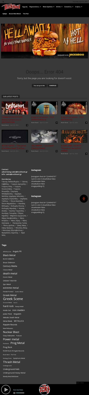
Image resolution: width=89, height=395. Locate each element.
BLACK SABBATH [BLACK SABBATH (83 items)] (8, 259)
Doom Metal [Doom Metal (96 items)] (7, 277)
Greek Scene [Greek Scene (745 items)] (13, 299)
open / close (80, 383)
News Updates (48, 7)
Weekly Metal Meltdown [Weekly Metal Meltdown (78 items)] (10, 376)
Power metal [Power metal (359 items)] (11, 339)
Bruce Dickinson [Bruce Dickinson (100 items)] (9, 262)
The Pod (26, 13)
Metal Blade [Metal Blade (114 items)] (7, 321)
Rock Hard (5, 125)
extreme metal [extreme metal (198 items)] (11, 288)
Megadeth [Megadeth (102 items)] (17, 314)
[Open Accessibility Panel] (84, 199)
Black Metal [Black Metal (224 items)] (9, 255)
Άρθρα (5, 13)
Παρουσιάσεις (35, 7)
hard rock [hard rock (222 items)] (8, 306)
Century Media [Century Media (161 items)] (10, 266)
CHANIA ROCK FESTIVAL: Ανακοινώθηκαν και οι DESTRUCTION (12, 119)
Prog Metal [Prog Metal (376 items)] (18, 343)
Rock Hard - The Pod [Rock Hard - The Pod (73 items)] (9, 354)
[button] (3, 1)
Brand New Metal (15, 13)
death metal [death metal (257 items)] (10, 273)
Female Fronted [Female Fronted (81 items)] (8, 292)
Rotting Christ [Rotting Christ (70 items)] (7, 358)
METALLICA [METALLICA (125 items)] (19, 321)
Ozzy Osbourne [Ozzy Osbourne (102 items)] (9, 335)
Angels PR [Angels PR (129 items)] (17, 251)
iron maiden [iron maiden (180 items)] (18, 310)
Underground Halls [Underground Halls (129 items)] (11, 369)
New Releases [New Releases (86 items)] (8, 328)
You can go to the (39, 85)
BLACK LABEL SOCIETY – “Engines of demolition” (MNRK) (72, 148)
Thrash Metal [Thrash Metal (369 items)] (11, 362)
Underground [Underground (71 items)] (7, 365)
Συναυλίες (68, 7)
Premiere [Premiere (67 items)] (6, 343)
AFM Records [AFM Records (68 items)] (7, 251)
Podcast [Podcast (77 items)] (19, 336)
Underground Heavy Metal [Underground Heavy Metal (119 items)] (14, 373)
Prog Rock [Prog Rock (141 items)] (7, 347)
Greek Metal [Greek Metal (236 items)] (9, 295)
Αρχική (24, 7)
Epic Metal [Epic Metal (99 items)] (7, 284)
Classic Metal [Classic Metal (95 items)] (7, 270)
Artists (59, 7)
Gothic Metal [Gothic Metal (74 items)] (19, 291)
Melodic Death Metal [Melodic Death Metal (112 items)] (11, 317)
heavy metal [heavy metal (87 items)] (19, 306)
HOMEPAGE (52, 85)
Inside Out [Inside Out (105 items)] (7, 310)
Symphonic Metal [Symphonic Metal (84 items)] (19, 358)
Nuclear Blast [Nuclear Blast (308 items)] (11, 332)
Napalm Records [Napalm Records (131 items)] (10, 324)
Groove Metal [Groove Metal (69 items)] (7, 302)
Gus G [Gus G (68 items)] (15, 302)
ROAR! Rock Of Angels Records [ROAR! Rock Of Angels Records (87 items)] (13, 351)
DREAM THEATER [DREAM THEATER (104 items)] (9, 281)
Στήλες (78, 7)
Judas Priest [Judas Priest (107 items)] (7, 314)
